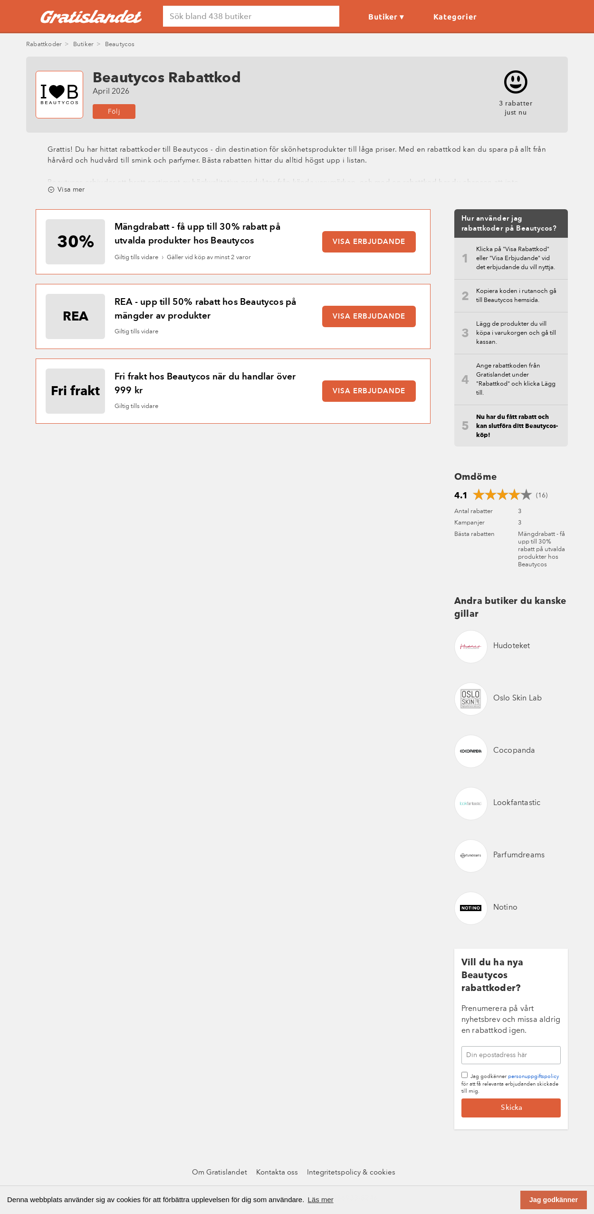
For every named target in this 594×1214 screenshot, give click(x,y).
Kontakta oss (277, 1172)
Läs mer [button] (321, 1199)
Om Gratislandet (219, 1172)
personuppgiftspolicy (533, 1076)
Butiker (383, 16)
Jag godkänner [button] (553, 1200)
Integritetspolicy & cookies (351, 1172)
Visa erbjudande (369, 242)
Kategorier (455, 16)
